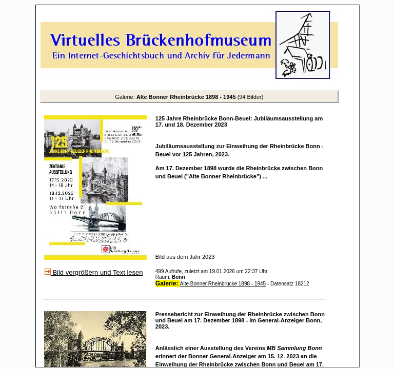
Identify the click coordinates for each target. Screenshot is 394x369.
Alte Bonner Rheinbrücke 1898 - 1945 (223, 283)
